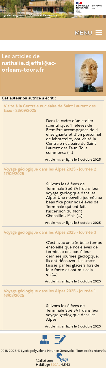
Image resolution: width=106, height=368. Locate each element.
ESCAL (55, 365)
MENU (83, 32)
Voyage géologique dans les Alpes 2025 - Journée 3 (50, 232)
